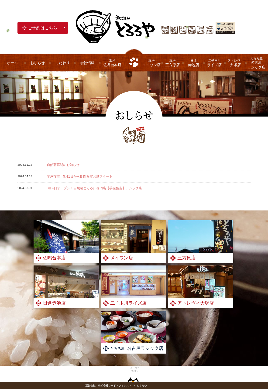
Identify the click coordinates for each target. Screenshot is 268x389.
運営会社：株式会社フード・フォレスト (108, 385)
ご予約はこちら (42, 28)
